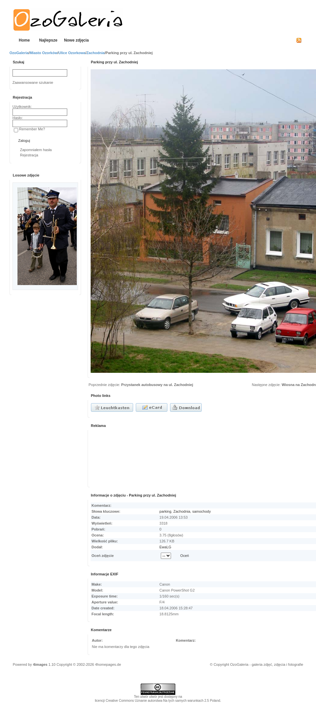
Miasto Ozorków (43, 53)
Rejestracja (29, 155)
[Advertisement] (122, 457)
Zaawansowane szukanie (33, 82)
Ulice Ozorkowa (71, 53)
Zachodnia (95, 53)
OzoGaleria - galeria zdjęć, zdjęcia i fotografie (266, 664)
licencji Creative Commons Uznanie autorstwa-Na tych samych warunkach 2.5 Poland (157, 700)
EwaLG (165, 547)
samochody (201, 511)
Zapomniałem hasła (36, 150)
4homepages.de (108, 664)
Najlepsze (48, 40)
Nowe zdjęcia (76, 40)
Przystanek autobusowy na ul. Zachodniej (157, 385)
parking (165, 511)
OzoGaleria (19, 53)
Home (24, 40)
